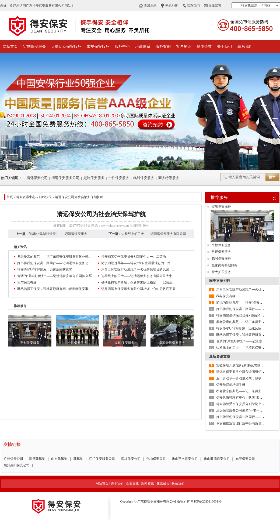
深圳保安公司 (131, 459)
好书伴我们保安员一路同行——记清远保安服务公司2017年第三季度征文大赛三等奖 (55, 263)
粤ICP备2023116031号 (206, 501)
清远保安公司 (37, 178)
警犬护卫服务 (221, 272)
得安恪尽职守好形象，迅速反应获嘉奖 (44, 269)
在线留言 (214, 6)
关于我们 (224, 47)
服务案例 (163, 47)
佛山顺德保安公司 (217, 459)
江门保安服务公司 (102, 459)
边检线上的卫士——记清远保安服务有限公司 (153, 234)
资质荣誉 (204, 47)
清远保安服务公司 (65, 178)
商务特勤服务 (168, 178)
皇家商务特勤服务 (224, 265)
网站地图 (171, 6)
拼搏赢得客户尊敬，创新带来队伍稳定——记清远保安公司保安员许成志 (139, 282)
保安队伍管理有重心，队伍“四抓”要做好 (245, 397)
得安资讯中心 (26, 197)
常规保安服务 (98, 47)
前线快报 (45, 197)
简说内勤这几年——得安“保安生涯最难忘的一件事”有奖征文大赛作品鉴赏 (139, 263)
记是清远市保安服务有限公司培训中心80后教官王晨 (138, 289)
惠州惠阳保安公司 (17, 465)
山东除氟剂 (59, 459)
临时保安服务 (143, 178)
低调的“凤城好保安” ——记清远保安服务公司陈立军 (54, 276)
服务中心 (122, 47)
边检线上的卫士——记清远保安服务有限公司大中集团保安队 (139, 276)
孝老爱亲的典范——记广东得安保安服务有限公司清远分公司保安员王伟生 (55, 257)
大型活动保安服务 (66, 47)
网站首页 (10, 47)
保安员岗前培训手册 (230, 385)
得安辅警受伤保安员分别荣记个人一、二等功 (133, 257)
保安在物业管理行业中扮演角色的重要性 (245, 423)
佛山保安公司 (156, 459)
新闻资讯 (147, 483)
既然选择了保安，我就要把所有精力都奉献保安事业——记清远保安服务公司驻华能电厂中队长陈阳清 (55, 289)
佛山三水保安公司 (185, 459)
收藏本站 (150, 6)
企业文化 (132, 483)
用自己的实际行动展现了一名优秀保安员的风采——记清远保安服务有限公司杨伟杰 (139, 269)
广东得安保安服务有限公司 (156, 501)
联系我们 (193, 6)
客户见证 (183, 47)
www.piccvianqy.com (115, 225)
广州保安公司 (13, 459)
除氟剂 (78, 459)
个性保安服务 (118, 178)
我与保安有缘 (27, 282)
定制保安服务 (34, 47)
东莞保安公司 (245, 459)
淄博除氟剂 (37, 459)
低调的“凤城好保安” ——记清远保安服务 (58, 234)
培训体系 (142, 47)
